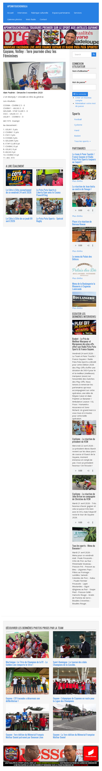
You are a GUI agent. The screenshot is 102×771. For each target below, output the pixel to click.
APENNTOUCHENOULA (17, 6)
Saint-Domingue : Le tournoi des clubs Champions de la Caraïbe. (70, 663)
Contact (43, 19)
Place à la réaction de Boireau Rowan (82, 223)
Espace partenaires (61, 12)
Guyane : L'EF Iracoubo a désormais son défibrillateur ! (23, 700)
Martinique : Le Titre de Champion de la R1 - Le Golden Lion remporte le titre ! (27, 663)
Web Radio (31, 19)
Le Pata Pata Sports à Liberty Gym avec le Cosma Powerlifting (48, 192)
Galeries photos (14, 19)
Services (78, 12)
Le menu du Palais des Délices (82, 258)
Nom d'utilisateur (80, 71)
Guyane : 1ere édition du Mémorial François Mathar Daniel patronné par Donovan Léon (25, 736)
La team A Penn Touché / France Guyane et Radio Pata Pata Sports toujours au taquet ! (84, 158)
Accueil (10, 12)
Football (78, 119)
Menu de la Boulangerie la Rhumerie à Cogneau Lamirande (83, 286)
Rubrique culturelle (39, 12)
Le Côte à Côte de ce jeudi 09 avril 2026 (19, 220)
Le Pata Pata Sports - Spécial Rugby (49, 220)
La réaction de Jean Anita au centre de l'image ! (83, 188)
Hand (76, 130)
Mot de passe (78, 82)
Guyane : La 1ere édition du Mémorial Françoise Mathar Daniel (74, 736)
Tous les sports (82, 141)
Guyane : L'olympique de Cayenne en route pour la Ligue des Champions (73, 700)
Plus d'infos (77, 181)
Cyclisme (78, 124)
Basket (77, 135)
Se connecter (79, 94)
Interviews (22, 12)
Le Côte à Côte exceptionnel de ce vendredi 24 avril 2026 (18, 191)
